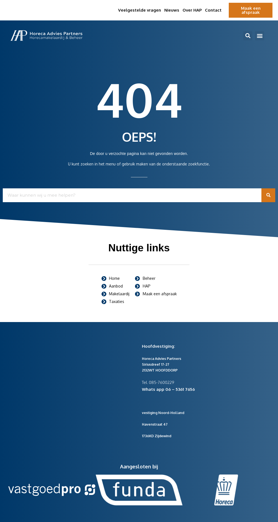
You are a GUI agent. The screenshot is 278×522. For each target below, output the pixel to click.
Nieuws (171, 10)
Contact (213, 10)
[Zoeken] (268, 195)
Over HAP (192, 10)
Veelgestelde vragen (139, 10)
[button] (247, 35)
